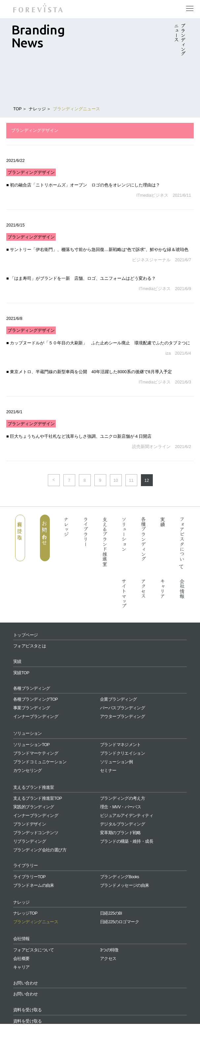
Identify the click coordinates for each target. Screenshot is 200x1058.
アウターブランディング (122, 716)
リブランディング (29, 841)
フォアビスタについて (182, 542)
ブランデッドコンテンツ (35, 833)
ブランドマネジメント (120, 744)
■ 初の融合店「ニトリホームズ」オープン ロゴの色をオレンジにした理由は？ (83, 185)
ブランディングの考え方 (122, 798)
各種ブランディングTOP (35, 699)
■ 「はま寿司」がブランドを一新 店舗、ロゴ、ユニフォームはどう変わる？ (81, 278)
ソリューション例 (116, 762)
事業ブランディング (31, 708)
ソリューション (124, 534)
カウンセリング (27, 770)
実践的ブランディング (33, 807)
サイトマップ (124, 593)
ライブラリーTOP (29, 877)
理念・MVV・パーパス (120, 807)
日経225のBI (111, 913)
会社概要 (21, 958)
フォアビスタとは (29, 646)
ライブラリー (85, 531)
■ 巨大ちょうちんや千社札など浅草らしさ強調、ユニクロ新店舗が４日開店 (78, 436)
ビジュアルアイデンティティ (126, 815)
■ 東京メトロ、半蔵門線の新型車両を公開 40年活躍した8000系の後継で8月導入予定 (89, 372)
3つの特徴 (109, 950)
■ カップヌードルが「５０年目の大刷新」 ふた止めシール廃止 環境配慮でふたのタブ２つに (98, 343)
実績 (162, 522)
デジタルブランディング (122, 824)
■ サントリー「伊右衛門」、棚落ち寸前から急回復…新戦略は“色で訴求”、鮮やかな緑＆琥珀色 (97, 249)
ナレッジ (37, 109)
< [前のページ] (53, 480)
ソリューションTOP (31, 744)
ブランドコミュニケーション (39, 762)
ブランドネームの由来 (33, 885)
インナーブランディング (35, 716)
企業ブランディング (118, 699)
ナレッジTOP (25, 913)
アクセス (143, 588)
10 (116, 480)
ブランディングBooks (119, 877)
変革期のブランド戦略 (120, 833)
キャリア (162, 588)
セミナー (108, 770)
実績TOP (21, 673)
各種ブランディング (143, 539)
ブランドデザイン (29, 824)
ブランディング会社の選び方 (39, 850)
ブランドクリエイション (122, 753)
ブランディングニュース (76, 109)
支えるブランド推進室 (105, 541)
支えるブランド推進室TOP (37, 798)
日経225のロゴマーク (119, 922)
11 (131, 480)
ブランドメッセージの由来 (124, 885)
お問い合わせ (45, 530)
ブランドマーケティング (35, 753)
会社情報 (182, 588)
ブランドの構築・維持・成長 (126, 841)
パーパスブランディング (122, 708)
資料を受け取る (20, 528)
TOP (17, 109)
